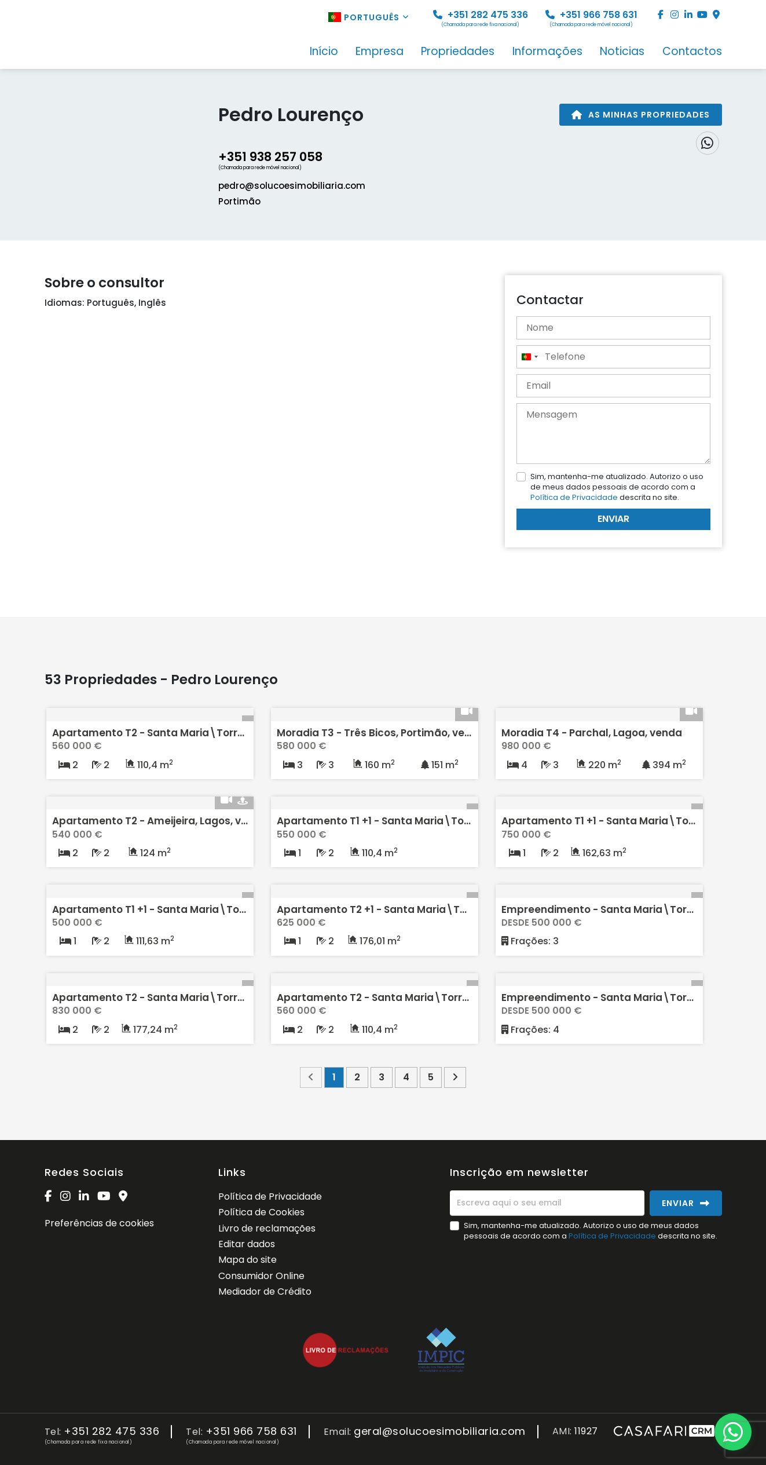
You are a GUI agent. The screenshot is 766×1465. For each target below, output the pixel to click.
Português (368, 17)
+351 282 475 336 (480, 18)
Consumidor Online (261, 1276)
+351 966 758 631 (591, 18)
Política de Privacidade (575, 497)
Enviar (613, 518)
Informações (547, 52)
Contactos (692, 52)
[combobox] (529, 357)
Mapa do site (247, 1259)
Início (324, 52)
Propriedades (457, 52)
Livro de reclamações (267, 1228)
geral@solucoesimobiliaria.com (440, 1431)
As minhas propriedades (640, 114)
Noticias (622, 52)
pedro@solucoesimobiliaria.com (291, 186)
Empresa (379, 52)
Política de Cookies (261, 1212)
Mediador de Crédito (264, 1291)
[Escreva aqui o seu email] (547, 1203)
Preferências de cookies (99, 1223)
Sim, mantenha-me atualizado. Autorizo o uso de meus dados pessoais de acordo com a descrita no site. (616, 487)
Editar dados (246, 1244)
